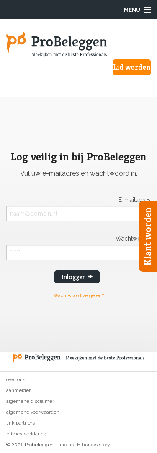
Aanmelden (19, 390)
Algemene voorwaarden (32, 412)
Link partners (20, 423)
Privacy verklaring (26, 434)
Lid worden (132, 67)
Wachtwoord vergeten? (79, 295)
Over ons (15, 379)
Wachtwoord (133, 238)
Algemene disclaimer (30, 401)
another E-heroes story (84, 445)
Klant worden (148, 236)
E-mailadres (134, 199)
